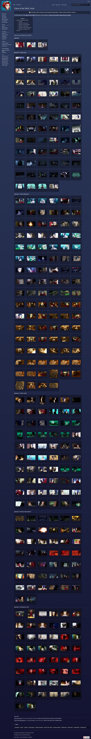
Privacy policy (16, 737)
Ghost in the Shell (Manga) (19, 720)
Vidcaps (26, 727)
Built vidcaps (31, 727)
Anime (21, 727)
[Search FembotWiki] (81, 5)
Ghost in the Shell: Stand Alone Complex (60, 15)
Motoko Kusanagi (39, 727)
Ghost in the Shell (30, 15)
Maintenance (83, 727)
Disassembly (76, 727)
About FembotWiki (23, 737)
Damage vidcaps (57, 727)
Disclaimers (30, 737)
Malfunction (64, 727)
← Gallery (16, 724)
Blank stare (70, 727)
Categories (17, 727)
